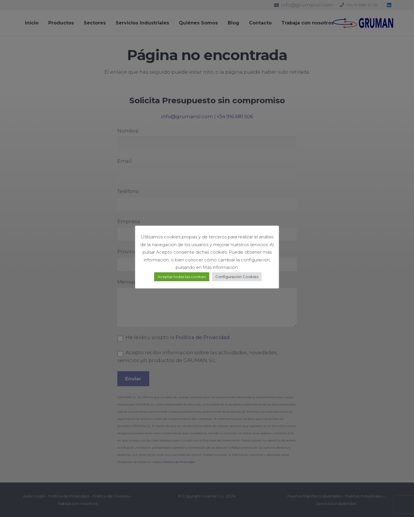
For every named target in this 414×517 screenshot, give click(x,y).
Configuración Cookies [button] (236, 276)
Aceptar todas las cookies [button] (182, 276)
